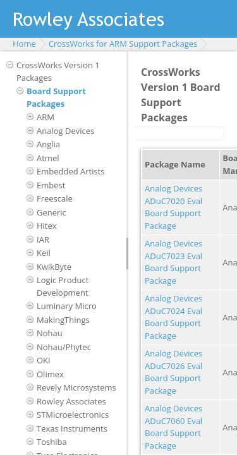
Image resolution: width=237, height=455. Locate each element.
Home (24, 43)
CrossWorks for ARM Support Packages (123, 43)
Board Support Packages (56, 97)
